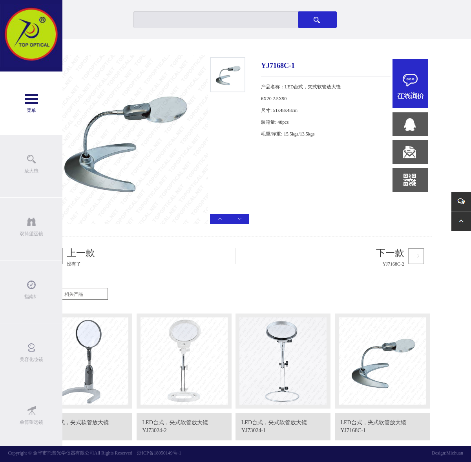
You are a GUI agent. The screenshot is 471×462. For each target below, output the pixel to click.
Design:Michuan (447, 453)
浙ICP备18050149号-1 (159, 453)
